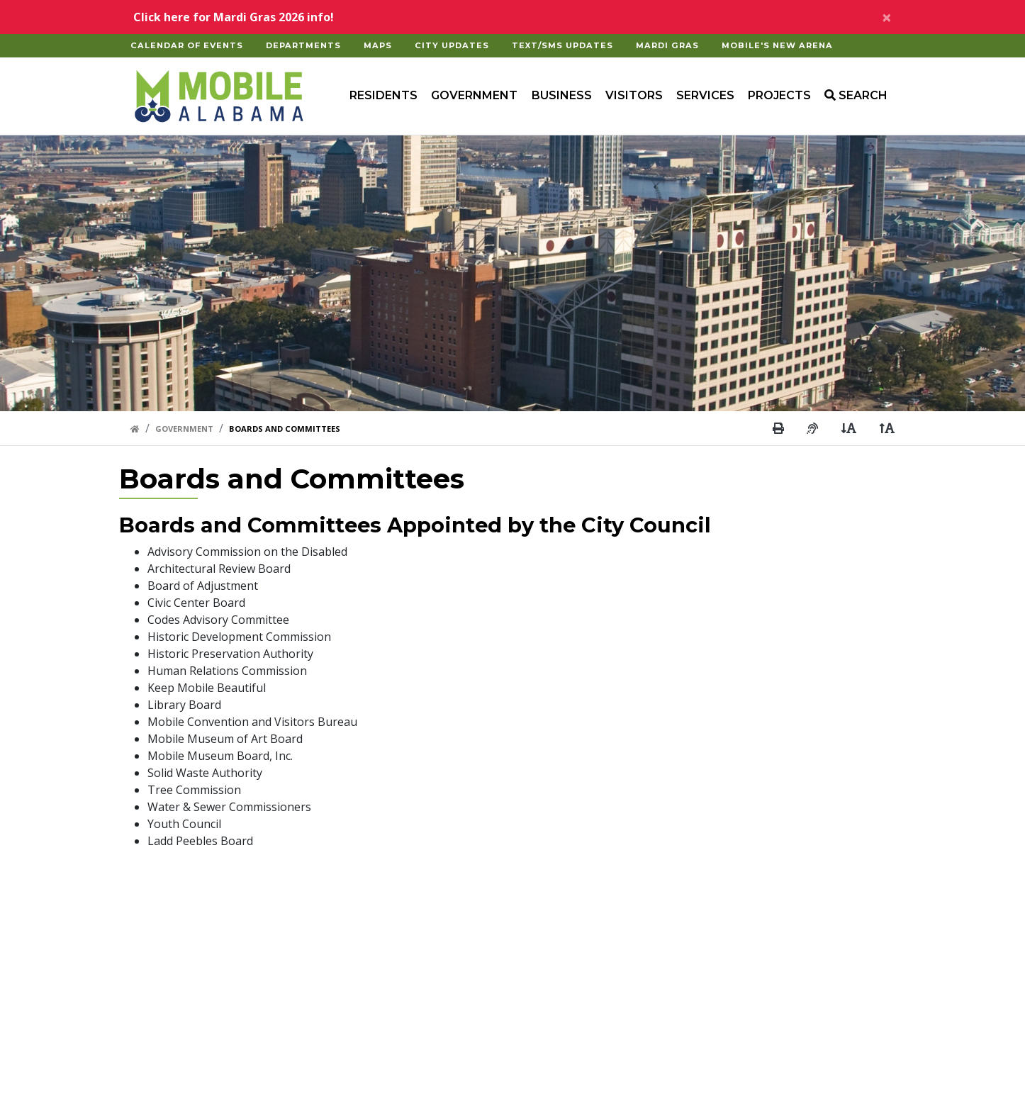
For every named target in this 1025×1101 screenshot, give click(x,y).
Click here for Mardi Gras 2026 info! (233, 17)
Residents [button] (383, 95)
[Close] (887, 17)
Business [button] (562, 95)
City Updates (452, 45)
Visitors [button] (634, 95)
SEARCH (855, 95)
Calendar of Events (186, 45)
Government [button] (474, 95)
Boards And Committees (284, 428)
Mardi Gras (667, 45)
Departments (303, 45)
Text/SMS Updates (562, 45)
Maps (378, 45)
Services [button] (705, 95)
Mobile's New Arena (777, 45)
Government (184, 428)
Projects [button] (779, 95)
